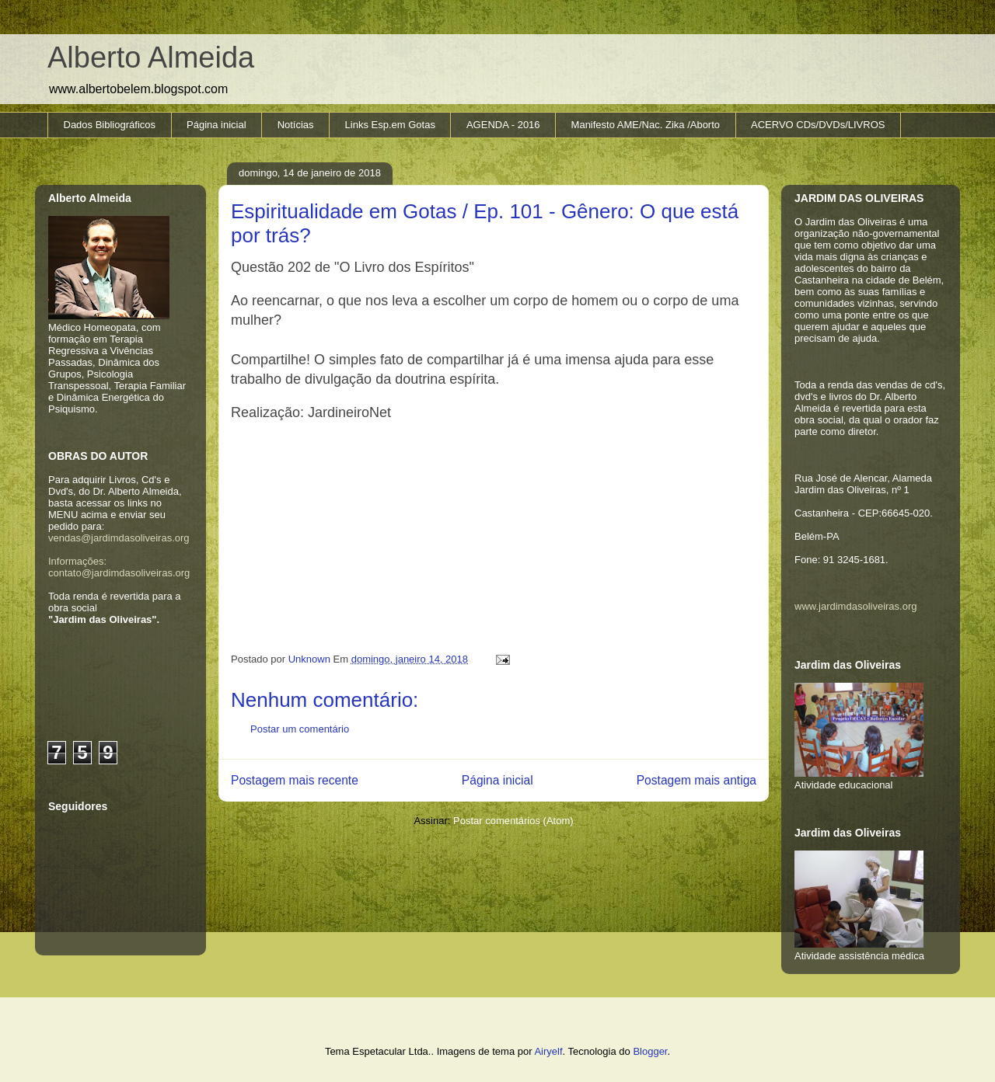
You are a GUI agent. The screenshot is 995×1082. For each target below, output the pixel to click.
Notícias (296, 124)
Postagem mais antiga (696, 780)
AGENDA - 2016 (503, 124)
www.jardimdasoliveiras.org (855, 606)
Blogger (650, 1051)
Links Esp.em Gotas (390, 124)
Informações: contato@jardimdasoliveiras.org (119, 567)
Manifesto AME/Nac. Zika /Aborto (645, 124)
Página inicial (216, 124)
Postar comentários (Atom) (513, 820)
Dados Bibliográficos (110, 124)
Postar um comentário (299, 729)
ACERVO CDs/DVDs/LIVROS (818, 124)
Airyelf (548, 1051)
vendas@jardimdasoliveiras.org (119, 538)
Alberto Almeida (150, 57)
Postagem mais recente (294, 780)
